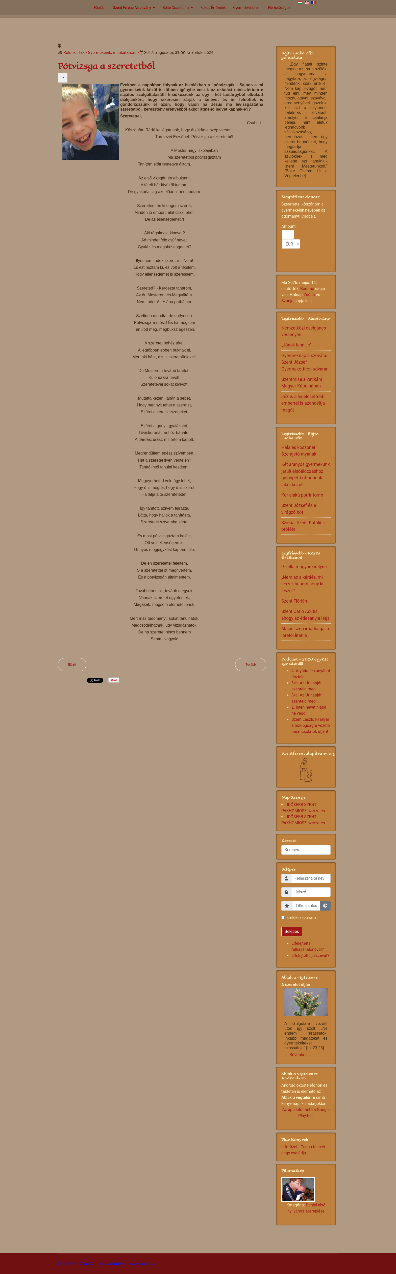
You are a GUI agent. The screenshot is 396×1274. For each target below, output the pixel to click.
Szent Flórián (294, 601)
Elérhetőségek (279, 8)
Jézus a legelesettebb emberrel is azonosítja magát (303, 403)
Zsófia (309, 294)
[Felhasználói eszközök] (62, 78)
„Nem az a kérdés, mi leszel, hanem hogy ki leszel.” (302, 584)
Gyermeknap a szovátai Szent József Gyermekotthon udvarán (305, 362)
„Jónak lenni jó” (296, 344)
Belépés (292, 931)
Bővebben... (300, 1055)
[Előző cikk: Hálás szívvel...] (72, 664)
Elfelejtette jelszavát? (310, 955)
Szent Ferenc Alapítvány (132, 8)
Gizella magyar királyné (304, 566)
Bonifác (307, 288)
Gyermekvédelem (246, 8)
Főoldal (100, 8)
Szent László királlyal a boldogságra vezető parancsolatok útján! (310, 725)
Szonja (287, 300)
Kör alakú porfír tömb (302, 495)
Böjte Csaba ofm (176, 8)
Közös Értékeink (213, 8)
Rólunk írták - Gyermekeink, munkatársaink (101, 52)
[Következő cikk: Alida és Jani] (250, 664)
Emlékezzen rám (301, 917)
